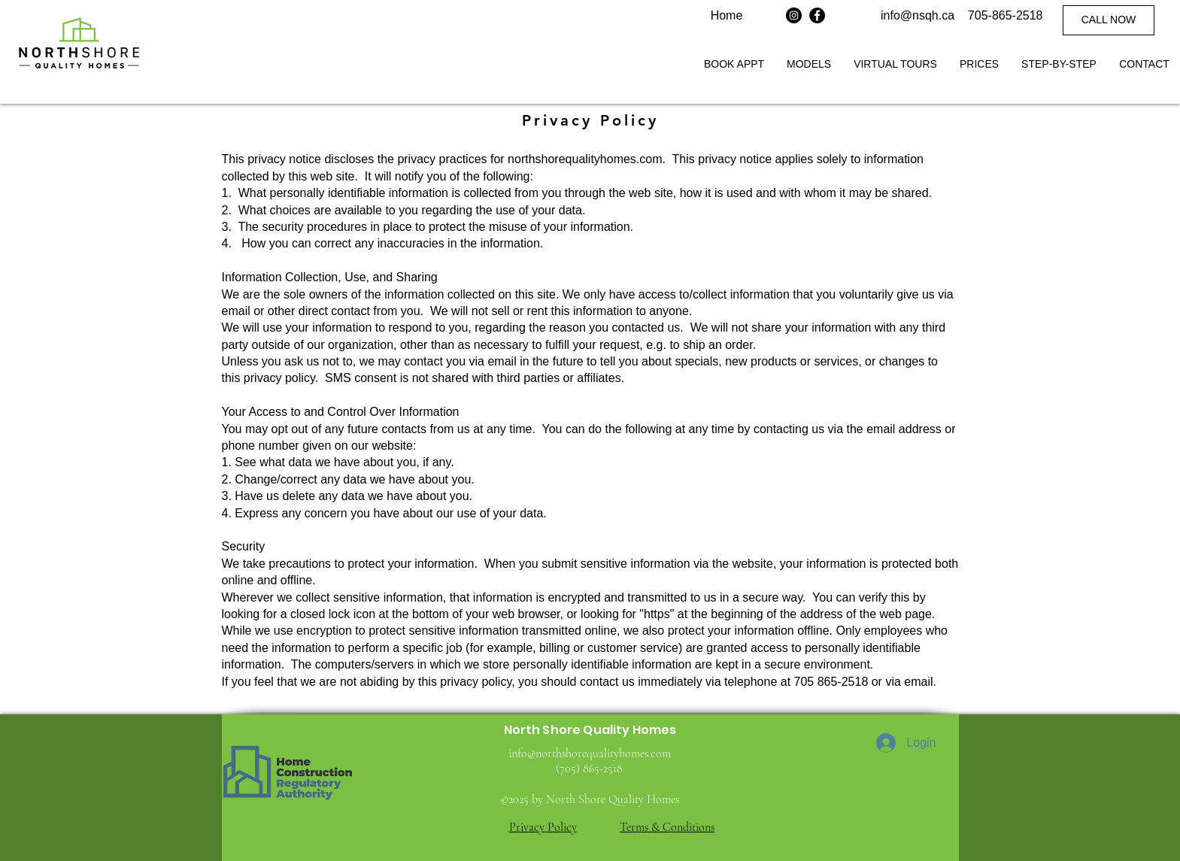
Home (727, 15)
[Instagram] (794, 15)
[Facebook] (817, 15)
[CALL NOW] (1108, 20)
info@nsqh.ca (917, 15)
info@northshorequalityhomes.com (589, 753)
